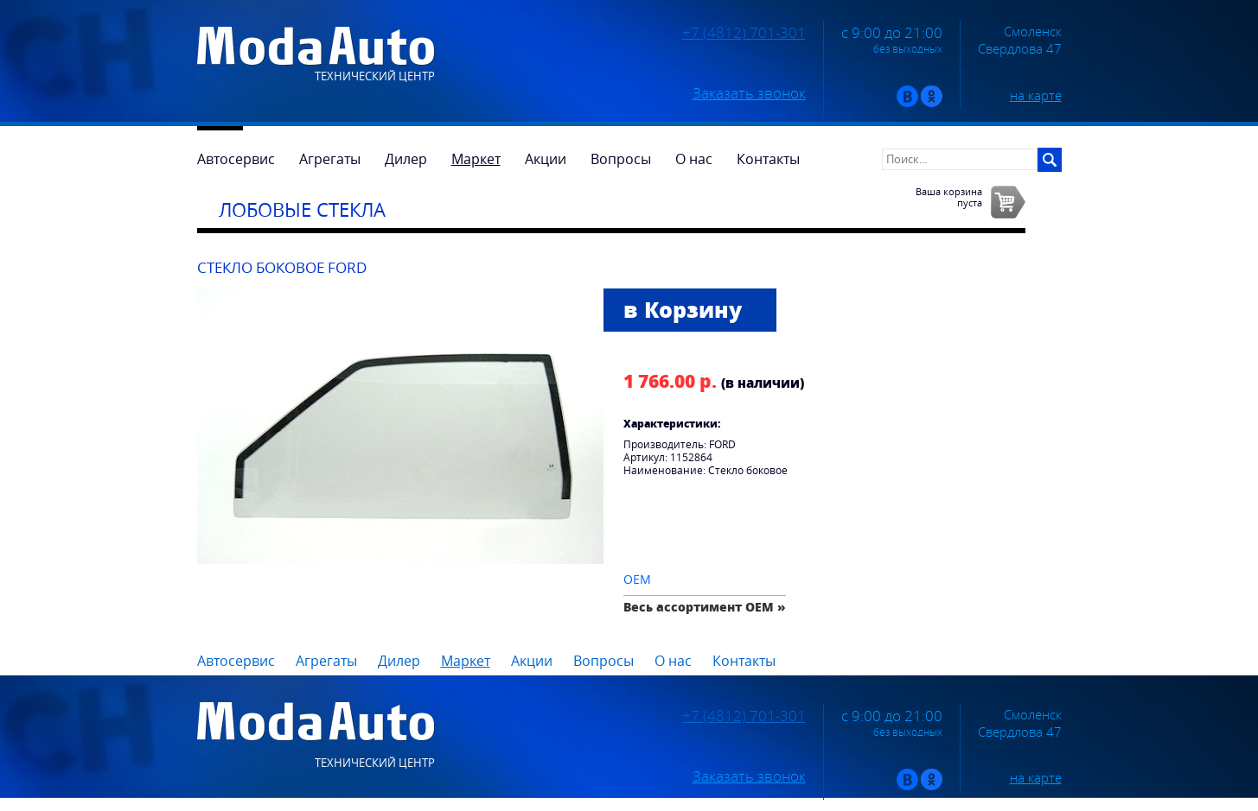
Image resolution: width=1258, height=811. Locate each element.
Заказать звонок (749, 93)
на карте (1036, 95)
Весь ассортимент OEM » (704, 607)
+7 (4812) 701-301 (744, 32)
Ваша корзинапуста (949, 197)
